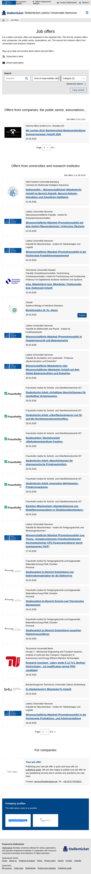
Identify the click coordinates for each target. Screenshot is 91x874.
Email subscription (13, 62)
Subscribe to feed (12, 56)
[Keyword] (17, 78)
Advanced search (76, 84)
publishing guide (33, 770)
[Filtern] (26, 78)
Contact (69, 861)
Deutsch (85, 3)
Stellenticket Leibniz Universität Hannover (51, 12)
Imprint (61, 861)
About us (13, 861)
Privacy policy (50, 861)
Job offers (15, 20)
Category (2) (69, 78)
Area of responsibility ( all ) (46, 78)
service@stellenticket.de (45, 781)
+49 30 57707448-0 (72, 781)
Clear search (78, 90)
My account (7, 868)
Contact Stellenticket (68, 3)
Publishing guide (65, 868)
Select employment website (42, 3)
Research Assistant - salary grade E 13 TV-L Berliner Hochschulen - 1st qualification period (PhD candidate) (55, 666)
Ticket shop (18, 868)
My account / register (21, 3)
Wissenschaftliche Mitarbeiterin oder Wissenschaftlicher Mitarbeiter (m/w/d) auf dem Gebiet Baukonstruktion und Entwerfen (52, 369)
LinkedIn (77, 861)
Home (4, 861)
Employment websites (47, 868)
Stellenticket (7, 848)
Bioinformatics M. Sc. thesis (42, 310)
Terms (39, 861)
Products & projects (27, 861)
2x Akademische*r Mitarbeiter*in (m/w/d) (48, 689)
